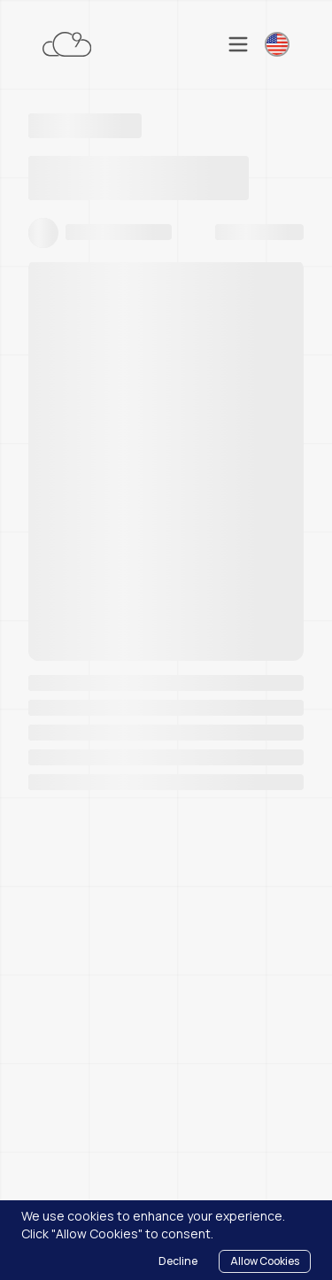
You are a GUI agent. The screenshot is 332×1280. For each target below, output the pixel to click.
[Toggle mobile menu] (238, 44)
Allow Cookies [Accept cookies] (264, 1260)
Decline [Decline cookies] (177, 1260)
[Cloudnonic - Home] (66, 44)
